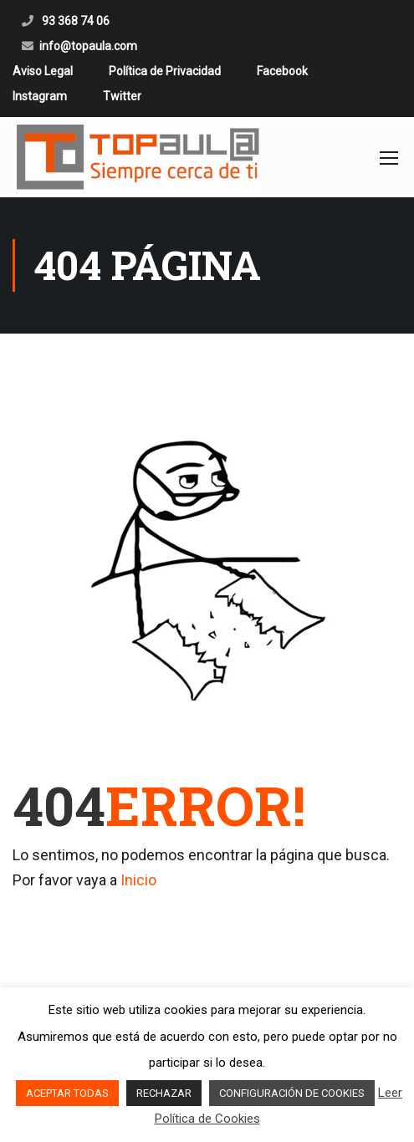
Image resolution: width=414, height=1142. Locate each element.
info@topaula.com (88, 46)
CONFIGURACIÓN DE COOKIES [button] (292, 1093)
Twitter (122, 96)
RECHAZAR (164, 1093)
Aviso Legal (43, 71)
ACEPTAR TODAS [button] (67, 1093)
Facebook (282, 71)
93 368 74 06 (74, 21)
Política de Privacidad (165, 71)
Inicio (138, 880)
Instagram (40, 96)
